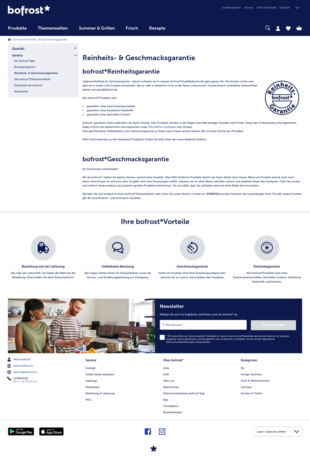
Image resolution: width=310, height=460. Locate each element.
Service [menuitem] (248, 7)
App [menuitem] (165, 399)
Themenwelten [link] (53, 28)
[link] (52, 11)
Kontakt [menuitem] (90, 367)
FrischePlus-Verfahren (162, 127)
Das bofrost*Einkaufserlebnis (32, 79)
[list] (155, 259)
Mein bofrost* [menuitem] (19, 359)
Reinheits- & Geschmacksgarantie (46, 39)
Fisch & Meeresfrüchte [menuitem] (255, 380)
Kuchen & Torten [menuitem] (251, 392)
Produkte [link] (17, 28)
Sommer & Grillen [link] (97, 28)
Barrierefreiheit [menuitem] (172, 411)
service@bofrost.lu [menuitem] (22, 372)
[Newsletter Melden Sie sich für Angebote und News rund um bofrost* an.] (228, 326)
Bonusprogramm (24, 67)
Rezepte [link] (157, 28)
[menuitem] (17, 30)
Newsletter (21, 91)
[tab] (278, 28)
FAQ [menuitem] (88, 399)
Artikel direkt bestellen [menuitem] (100, 374)
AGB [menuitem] (166, 374)
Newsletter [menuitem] (93, 386)
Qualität (18, 49)
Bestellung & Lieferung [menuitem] (100, 392)
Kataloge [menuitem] (91, 380)
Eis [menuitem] (242, 367)
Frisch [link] (132, 28)
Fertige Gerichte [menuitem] (251, 374)
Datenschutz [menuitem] (171, 386)
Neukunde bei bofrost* (28, 85)
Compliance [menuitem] (171, 405)
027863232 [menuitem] (18, 378)
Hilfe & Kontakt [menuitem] (266, 7)
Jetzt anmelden (279, 324)
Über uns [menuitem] (168, 380)
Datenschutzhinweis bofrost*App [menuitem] (184, 392)
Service (17, 39)
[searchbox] (179, 28)
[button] (290, 8)
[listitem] (43, 259)
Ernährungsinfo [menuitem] (231, 7)
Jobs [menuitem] (166, 367)
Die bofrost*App (24, 61)
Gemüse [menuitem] (246, 386)
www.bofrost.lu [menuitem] (20, 365)
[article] (192, 57)
